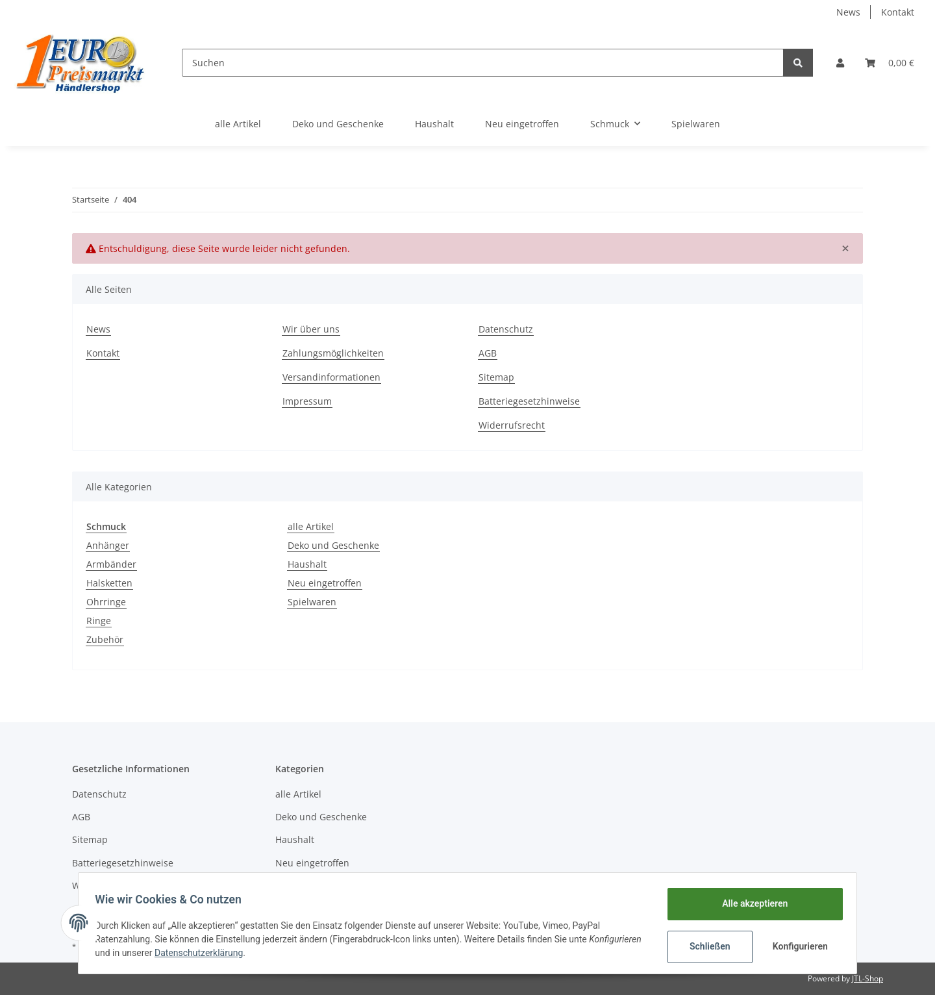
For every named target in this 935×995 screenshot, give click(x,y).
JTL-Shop (867, 978)
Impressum (307, 401)
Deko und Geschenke (333, 545)
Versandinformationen (331, 377)
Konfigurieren (797, 946)
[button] (840, 62)
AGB (488, 353)
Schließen (705, 946)
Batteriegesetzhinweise (529, 401)
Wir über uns (311, 329)
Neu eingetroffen (325, 583)
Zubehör (104, 639)
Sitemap (496, 377)
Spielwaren (312, 602)
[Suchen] (483, 63)
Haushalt (307, 564)
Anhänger (107, 545)
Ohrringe (106, 602)
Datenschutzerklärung (258, 953)
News (848, 12)
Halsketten (109, 583)
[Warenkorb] (889, 62)
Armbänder (111, 564)
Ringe (98, 620)
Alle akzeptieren (750, 903)
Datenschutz (506, 329)
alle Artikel (311, 526)
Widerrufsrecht (512, 425)
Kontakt (897, 12)
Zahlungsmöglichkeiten (333, 353)
